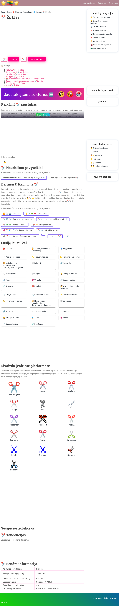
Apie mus (113, 598)
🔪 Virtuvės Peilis (10, 274)
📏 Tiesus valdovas (40, 257)
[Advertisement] (42, 38)
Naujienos (113, 3)
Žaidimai (102, 3)
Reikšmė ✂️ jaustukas (15, 70)
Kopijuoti (13, 59)
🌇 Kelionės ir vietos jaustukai (101, 45)
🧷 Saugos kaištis (67, 280)
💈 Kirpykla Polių (67, 248)
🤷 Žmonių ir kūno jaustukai (100, 17)
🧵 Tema (6, 280)
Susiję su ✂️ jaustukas (15, 76)
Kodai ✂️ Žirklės (13, 85)
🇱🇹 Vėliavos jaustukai (98, 48)
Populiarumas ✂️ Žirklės (16, 83)
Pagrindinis (6, 12)
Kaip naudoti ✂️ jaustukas (17, 72)
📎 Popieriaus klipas (11, 257)
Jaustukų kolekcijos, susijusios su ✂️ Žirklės (24, 81)
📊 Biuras (37, 12)
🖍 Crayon (36, 274)
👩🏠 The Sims (96, 162)
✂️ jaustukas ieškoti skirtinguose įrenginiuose (25, 79)
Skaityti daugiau (42, 115)
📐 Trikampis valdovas (70, 257)
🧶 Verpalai (36, 280)
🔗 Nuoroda (65, 263)
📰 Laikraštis (37, 263)
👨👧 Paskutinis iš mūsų (99, 166)
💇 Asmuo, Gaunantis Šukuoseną (41, 249)
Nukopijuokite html (36, 59)
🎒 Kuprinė (7, 248)
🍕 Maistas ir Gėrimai (98, 41)
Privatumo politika (100, 598)
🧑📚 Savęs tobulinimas (99, 148)
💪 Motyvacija (96, 159)
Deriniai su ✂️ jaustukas (16, 74)
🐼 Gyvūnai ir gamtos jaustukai (101, 34)
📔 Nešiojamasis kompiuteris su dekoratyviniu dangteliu (13, 265)
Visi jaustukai (89, 3)
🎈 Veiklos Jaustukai (98, 38)
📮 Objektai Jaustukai (21, 12)
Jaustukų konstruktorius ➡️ (29, 94)
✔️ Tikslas (94, 152)
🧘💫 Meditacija (96, 155)
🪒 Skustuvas (8, 286)
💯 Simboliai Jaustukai (98, 30)
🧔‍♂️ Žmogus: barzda (68, 274)
